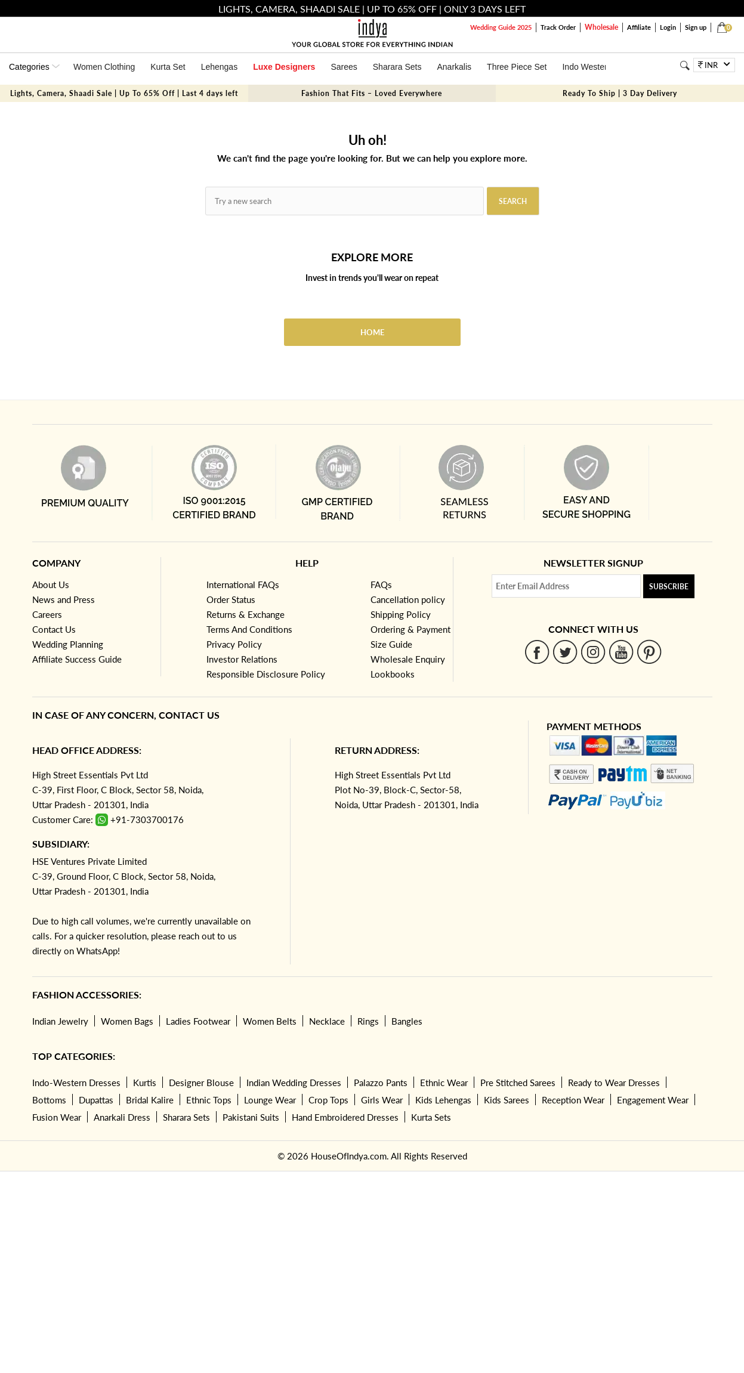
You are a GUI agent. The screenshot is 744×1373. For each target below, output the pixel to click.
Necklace (327, 1021)
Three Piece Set (517, 67)
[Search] (685, 65)
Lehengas (219, 67)
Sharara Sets (397, 67)
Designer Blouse (201, 1082)
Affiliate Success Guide (77, 659)
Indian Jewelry (60, 1021)
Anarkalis (454, 67)
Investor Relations (241, 659)
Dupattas (96, 1099)
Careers (47, 614)
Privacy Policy (234, 644)
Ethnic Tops (208, 1099)
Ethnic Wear (444, 1082)
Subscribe (669, 586)
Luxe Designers (284, 67)
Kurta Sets (431, 1117)
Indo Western (587, 67)
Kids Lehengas (443, 1099)
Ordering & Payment (410, 629)
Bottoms (49, 1099)
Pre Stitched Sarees (517, 1082)
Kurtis (144, 1082)
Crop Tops (328, 1099)
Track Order (558, 27)
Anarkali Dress (122, 1117)
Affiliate (639, 27)
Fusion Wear (56, 1117)
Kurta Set (167, 67)
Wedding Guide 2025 (501, 27)
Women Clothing (104, 67)
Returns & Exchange (245, 614)
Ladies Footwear (198, 1021)
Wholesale (601, 27)
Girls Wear (382, 1099)
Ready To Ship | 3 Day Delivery (620, 93)
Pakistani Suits (251, 1117)
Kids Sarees (506, 1099)
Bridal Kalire (150, 1099)
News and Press (63, 599)
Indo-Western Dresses (76, 1082)
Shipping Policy (401, 614)
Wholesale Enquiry (408, 659)
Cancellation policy (408, 599)
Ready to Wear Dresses (614, 1082)
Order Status (230, 599)
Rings (368, 1021)
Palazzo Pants (380, 1082)
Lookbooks (393, 674)
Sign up (695, 27)
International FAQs (242, 584)
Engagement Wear (653, 1099)
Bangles (406, 1021)
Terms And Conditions (249, 629)
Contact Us (54, 629)
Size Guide (391, 644)
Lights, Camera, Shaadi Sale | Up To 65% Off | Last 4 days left (124, 93)
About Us (50, 584)
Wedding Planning (67, 644)
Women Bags (127, 1021)
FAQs (381, 584)
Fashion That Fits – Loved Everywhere (371, 93)
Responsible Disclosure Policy (265, 674)
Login (668, 27)
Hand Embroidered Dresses (345, 1117)
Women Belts (270, 1021)
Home (372, 332)
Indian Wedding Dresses (293, 1082)
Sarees (344, 67)
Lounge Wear (270, 1099)
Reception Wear (573, 1099)
